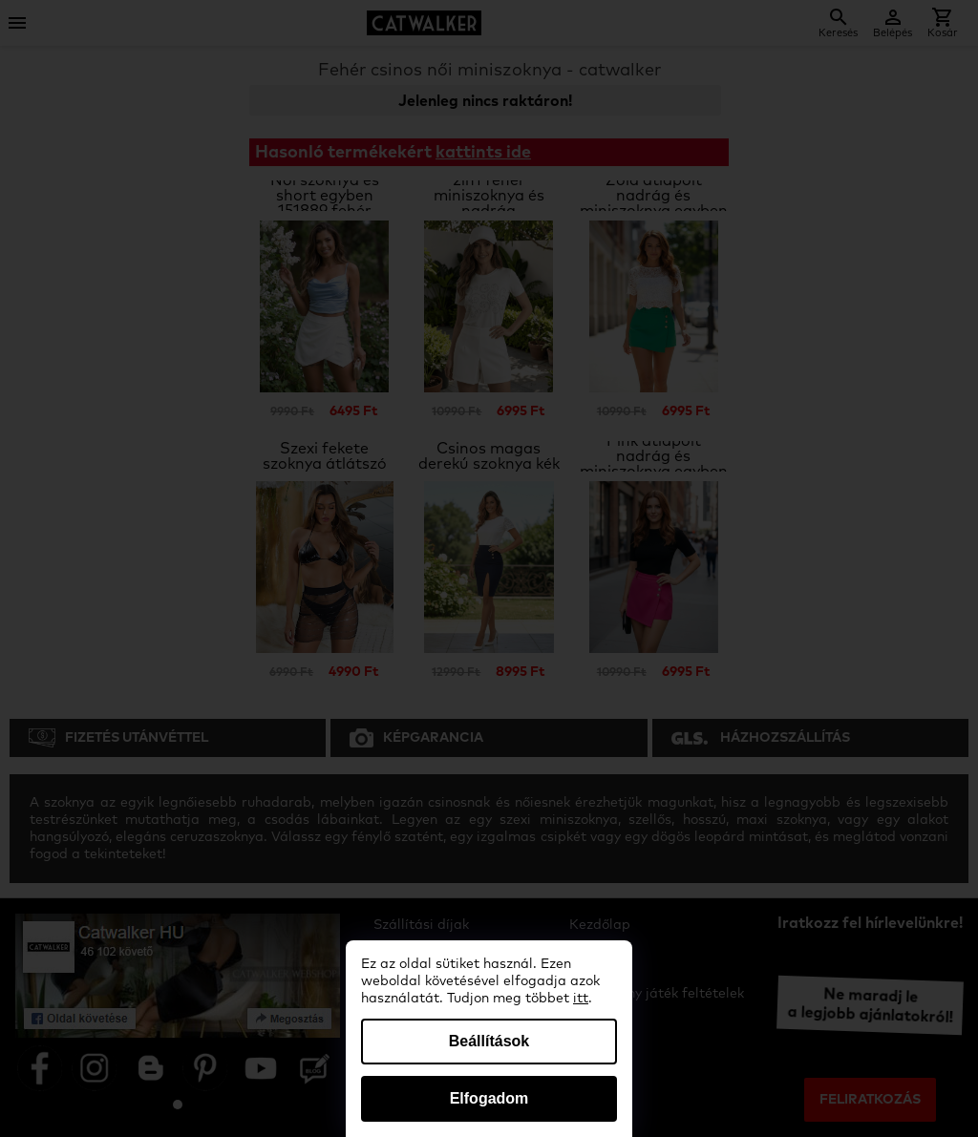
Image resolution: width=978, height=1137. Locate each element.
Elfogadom (489, 1098)
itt (580, 998)
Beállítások (489, 1041)
